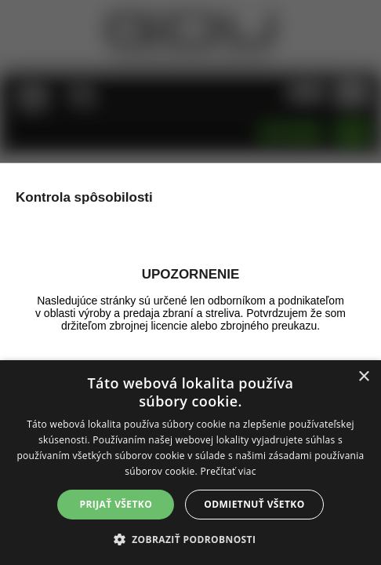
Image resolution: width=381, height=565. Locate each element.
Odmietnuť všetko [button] (254, 504)
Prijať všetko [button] (116, 504)
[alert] (190, 462)
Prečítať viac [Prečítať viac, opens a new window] (228, 471)
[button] (190, 538)
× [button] (363, 377)
